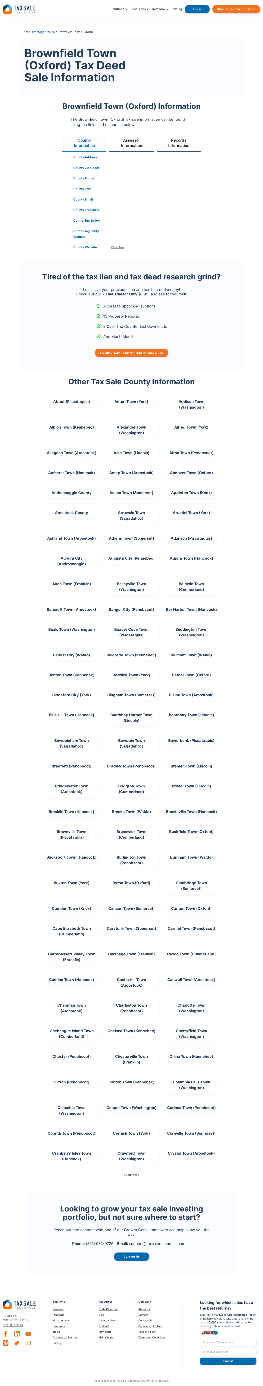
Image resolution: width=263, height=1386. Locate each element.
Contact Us (145, 1320)
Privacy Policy (147, 1331)
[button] (119, 9)
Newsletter (105, 1331)
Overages (59, 1326)
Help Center (106, 1337)
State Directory (108, 1309)
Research (58, 1309)
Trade (56, 1331)
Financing (58, 1314)
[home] (19, 8)
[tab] (84, 143)
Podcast (104, 1326)
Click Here (117, 247)
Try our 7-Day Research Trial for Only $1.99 (131, 353)
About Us (144, 1309)
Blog (101, 1314)
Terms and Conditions (151, 1337)
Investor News (108, 1320)
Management (61, 1320)
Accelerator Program (65, 1337)
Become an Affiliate (150, 1326)
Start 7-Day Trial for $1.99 (236, 9)
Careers (143, 1314)
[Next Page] (131, 1174)
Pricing (177, 9)
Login (197, 9)
